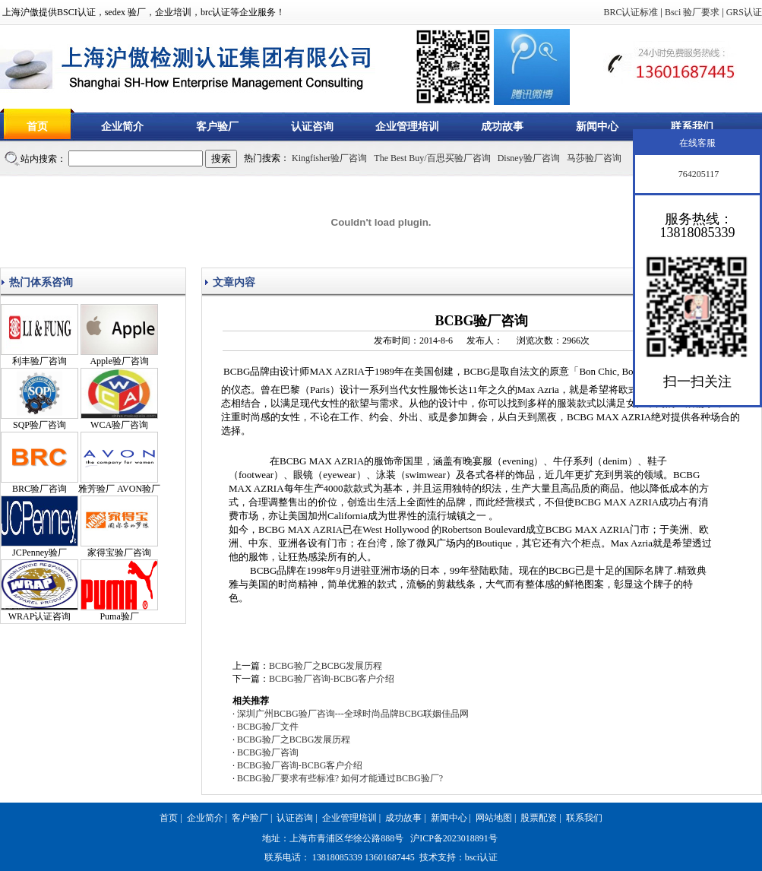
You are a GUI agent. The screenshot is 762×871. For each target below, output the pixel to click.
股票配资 (538, 817)
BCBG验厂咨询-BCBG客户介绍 (331, 678)
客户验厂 (217, 126)
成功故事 (502, 126)
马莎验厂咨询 (594, 158)
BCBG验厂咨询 (268, 752)
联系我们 (692, 126)
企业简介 (122, 126)
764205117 (697, 174)
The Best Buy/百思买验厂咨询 (432, 158)
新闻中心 (597, 126)
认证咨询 (312, 126)
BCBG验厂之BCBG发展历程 (325, 665)
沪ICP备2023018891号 (454, 838)
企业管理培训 (407, 126)
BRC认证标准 (630, 12)
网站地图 (494, 817)
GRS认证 (744, 12)
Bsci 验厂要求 (692, 12)
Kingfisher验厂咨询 (329, 158)
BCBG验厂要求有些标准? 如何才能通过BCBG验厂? (340, 778)
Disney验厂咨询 (529, 158)
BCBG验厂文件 (268, 726)
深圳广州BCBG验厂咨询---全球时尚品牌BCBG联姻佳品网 (353, 713)
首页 (37, 126)
